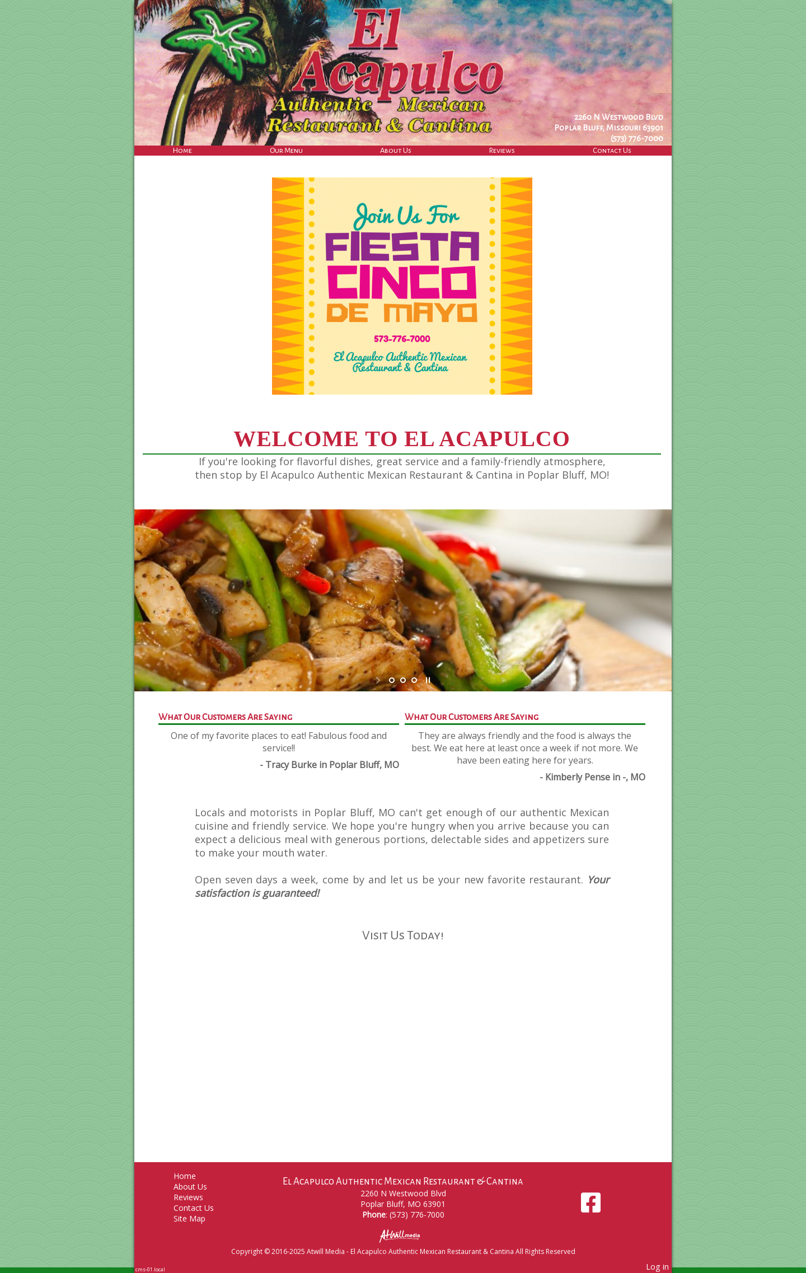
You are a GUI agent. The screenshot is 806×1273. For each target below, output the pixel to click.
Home (182, 150)
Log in (657, 1266)
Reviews (502, 150)
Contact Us (612, 150)
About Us (395, 150)
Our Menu (286, 150)
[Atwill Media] (403, 1235)
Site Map (197, 1218)
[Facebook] (591, 1206)
